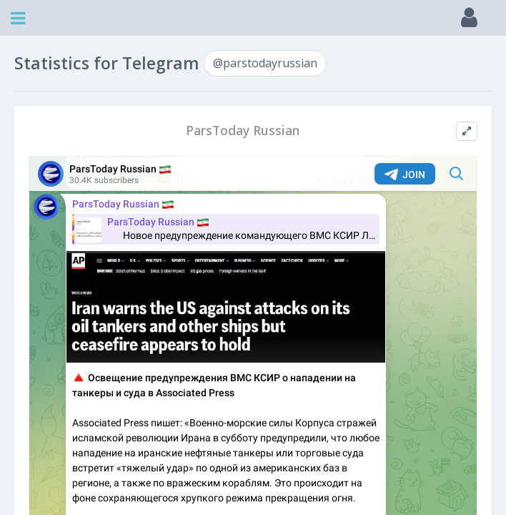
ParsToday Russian (242, 130)
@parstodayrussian (265, 63)
